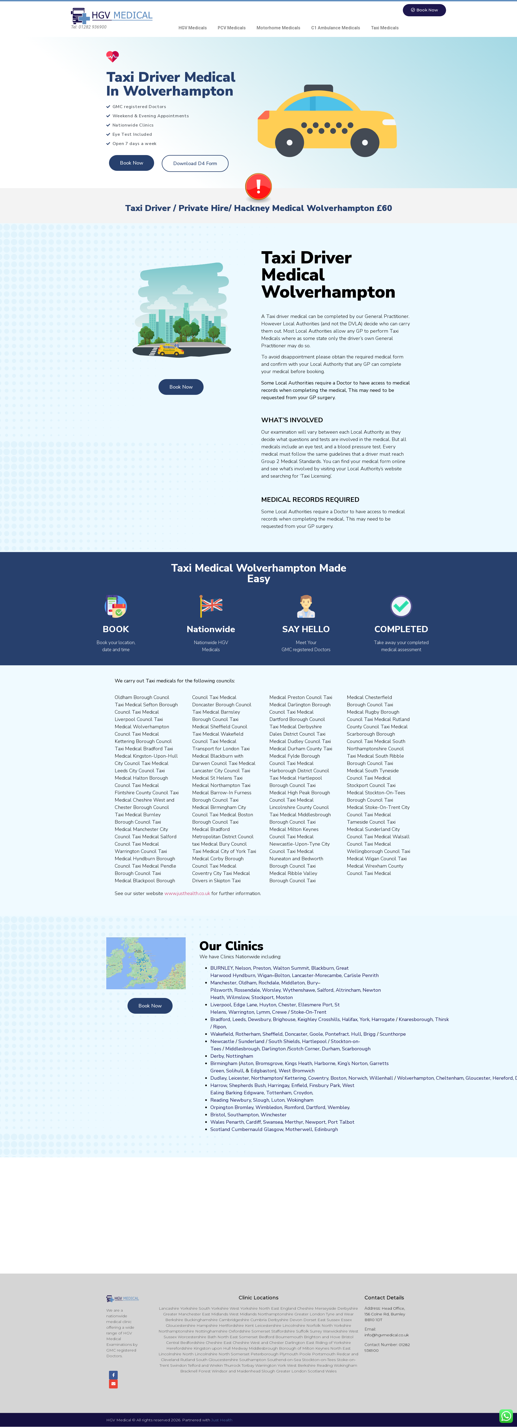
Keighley (307, 1019)
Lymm (263, 1012)
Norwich (357, 1078)
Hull (356, 1034)
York (364, 1019)
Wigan (264, 975)
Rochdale (268, 982)
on (290, 997)
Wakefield (221, 1034)
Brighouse (284, 1019)
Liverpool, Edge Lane (233, 1004)
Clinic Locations (258, 1298)
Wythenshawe (299, 990)
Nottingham (239, 1056)
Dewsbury (259, 1019)
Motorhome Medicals (278, 27)
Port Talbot (341, 1122)
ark (336, 1085)
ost (283, 997)
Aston (246, 1063)
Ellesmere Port (315, 1004)
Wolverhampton (415, 1078)
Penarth (235, 1122)
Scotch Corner (304, 1048)
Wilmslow (237, 997)
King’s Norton (352, 1063)
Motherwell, (299, 1129)
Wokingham (300, 1100)
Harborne (324, 1063)
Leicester (239, 1078)
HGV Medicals (193, 27)
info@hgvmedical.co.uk (387, 1335)
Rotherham (247, 1034)
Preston (262, 968)
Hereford (503, 1078)
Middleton (293, 982)
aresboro (414, 1019)
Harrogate (383, 1019)
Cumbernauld (247, 1129)
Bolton (282, 975)
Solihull (235, 1070)
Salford (325, 990)
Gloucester (478, 1078)
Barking (234, 1092)
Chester (287, 1004)
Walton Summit (291, 968)
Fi (311, 1085)
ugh (428, 1019)
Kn (401, 1019)
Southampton (243, 1114)
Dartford (315, 1107)
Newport (315, 1122)
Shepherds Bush (247, 1085)
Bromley (244, 1107)
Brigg (369, 1034)
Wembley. (339, 1107)
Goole (316, 1034)
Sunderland (251, 1041)
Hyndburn (244, 975)
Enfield (299, 1085)
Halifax (349, 1019)
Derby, (217, 1056)
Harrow (218, 1085)
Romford (294, 1107)
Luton (278, 1100)
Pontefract (337, 1034)
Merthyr (294, 1122)
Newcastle (222, 1041)
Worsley (271, 990)
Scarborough (356, 1048)
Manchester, (223, 982)
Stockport (262, 997)
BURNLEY (221, 968)
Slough (260, 1100)
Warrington (241, 1012)
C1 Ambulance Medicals (335, 27)
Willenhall (381, 1078)
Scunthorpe (393, 1034)
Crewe (279, 1012)
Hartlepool (314, 1041)
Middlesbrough (242, 1048)
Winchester (273, 1114)
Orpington (221, 1107)
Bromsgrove (269, 1063)
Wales (217, 1122)
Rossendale (247, 990)
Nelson (243, 968)
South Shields (284, 1041)
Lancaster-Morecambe (317, 975)
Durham (331, 1048)
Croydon (303, 1092)
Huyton (267, 1004)
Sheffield (273, 1034)
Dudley (218, 1078)
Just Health (221, 1420)
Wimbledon (269, 1107)
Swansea (273, 1122)
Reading (219, 1100)
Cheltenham (449, 1078)
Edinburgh (326, 1129)
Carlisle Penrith (361, 975)
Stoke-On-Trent (308, 1012)
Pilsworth (221, 990)
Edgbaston (262, 1070)
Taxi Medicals (385, 27)
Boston (338, 1078)
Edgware (254, 1092)
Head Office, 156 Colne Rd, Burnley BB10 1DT (385, 1314)
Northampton (266, 1078)
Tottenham (278, 1092)
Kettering (294, 1078)
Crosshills (329, 1019)
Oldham (247, 982)
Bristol (217, 1114)
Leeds (239, 1019)
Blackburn (322, 968)
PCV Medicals (232, 27)
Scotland (220, 1129)
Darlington (274, 1048)
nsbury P (323, 1085)
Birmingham (223, 1063)
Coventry (318, 1078)
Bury (312, 982)
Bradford (220, 1019)
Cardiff (253, 1122)
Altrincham (348, 990)
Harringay (278, 1085)
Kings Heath (298, 1063)
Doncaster (296, 1034)
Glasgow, (274, 1129)
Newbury (240, 1100)
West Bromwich (296, 1070)
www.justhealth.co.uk (187, 893)
